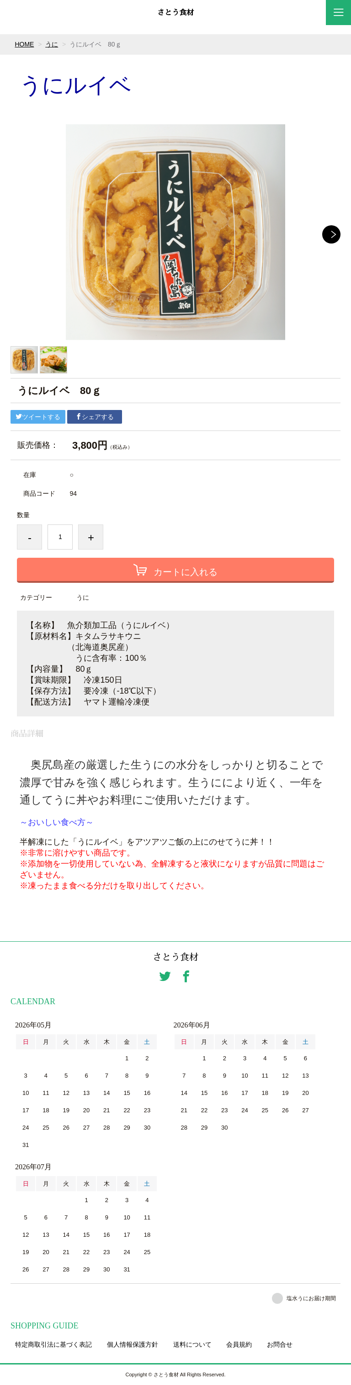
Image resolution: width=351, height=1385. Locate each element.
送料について (192, 1344)
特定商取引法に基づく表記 (53, 1344)
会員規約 (239, 1344)
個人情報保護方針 (132, 1344)
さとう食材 (175, 12)
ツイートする (38, 416)
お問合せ (279, 1344)
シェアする (94, 416)
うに (51, 44)
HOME (24, 44)
